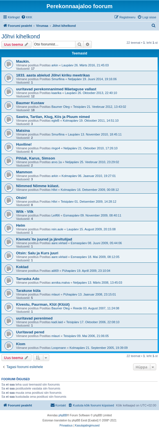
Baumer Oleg (60, 106)
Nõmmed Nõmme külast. (37, 186)
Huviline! (24, 144)
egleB (55, 120)
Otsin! (21, 198)
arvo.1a (56, 162)
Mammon (24, 172)
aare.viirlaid (59, 243)
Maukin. (23, 61)
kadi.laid (57, 322)
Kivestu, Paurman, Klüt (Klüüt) (43, 304)
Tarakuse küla (28, 290)
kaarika (56, 93)
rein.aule (57, 229)
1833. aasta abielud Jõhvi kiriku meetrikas (53, 75)
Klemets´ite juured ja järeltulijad (44, 239)
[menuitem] (26, 17)
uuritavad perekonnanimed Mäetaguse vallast (56, 89)
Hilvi (54, 189)
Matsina (23, 130)
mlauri (55, 294)
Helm (20, 225)
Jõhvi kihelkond (20, 36)
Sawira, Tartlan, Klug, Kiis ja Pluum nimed (53, 117)
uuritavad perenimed (34, 318)
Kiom (20, 344)
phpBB (63, 415)
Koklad (22, 267)
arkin (54, 65)
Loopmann (58, 347)
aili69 (55, 270)
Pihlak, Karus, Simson (35, 158)
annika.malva (60, 282)
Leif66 (55, 215)
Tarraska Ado (27, 279)
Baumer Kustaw (30, 103)
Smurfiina (57, 79)
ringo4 (55, 148)
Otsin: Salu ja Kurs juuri (37, 253)
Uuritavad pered (30, 332)
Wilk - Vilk (24, 211)
